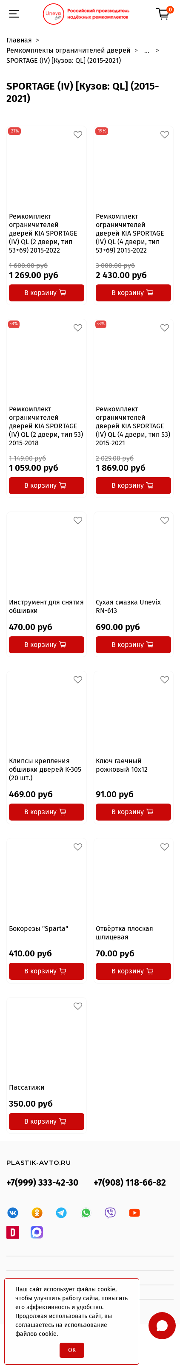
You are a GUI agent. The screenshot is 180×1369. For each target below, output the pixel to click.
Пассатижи (27, 1087)
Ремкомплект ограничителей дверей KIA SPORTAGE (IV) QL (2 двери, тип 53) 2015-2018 (46, 426)
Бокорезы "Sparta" (38, 929)
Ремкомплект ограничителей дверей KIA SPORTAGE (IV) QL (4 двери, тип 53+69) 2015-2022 (130, 233)
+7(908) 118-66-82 (130, 1183)
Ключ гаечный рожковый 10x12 (122, 765)
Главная (19, 40)
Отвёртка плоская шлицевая (124, 933)
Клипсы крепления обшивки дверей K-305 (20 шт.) (45, 769)
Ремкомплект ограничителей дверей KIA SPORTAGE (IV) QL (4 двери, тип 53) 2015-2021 (133, 426)
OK (72, 1350)
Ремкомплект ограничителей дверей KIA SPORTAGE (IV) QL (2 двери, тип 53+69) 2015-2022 (43, 233)
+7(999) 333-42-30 (42, 1183)
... (146, 50)
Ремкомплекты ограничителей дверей (68, 50)
